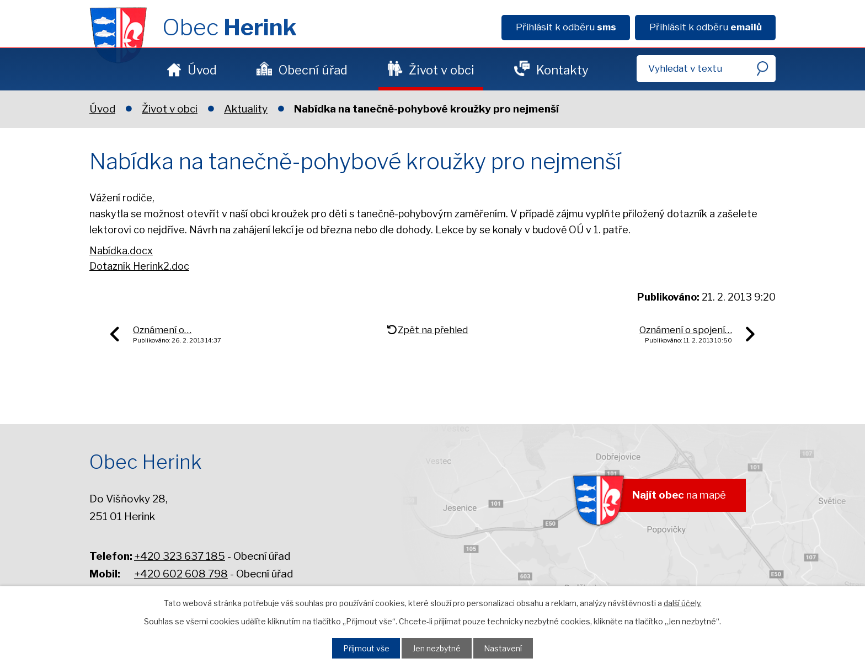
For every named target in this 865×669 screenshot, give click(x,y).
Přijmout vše (363, 647)
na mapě (676, 496)
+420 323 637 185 (179, 556)
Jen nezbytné (437, 647)
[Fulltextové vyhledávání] (706, 68)
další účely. (683, 602)
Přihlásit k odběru (566, 27)
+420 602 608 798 (181, 574)
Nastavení (507, 647)
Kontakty (562, 70)
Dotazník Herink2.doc (139, 266)
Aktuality (246, 109)
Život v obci (441, 70)
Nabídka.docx (121, 250)
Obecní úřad (313, 70)
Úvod (202, 70)
